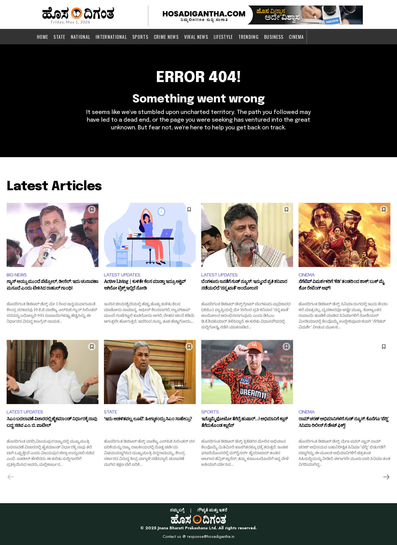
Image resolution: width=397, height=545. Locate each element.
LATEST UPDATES (122, 275)
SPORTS (210, 412)
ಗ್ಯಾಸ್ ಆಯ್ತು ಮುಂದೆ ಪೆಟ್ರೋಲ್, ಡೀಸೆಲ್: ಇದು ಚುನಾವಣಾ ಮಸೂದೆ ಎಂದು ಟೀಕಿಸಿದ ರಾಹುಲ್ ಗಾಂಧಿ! (52, 286)
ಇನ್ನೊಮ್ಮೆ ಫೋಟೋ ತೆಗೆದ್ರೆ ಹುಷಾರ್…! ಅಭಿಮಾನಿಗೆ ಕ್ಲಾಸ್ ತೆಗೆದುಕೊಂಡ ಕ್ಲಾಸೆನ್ (244, 423)
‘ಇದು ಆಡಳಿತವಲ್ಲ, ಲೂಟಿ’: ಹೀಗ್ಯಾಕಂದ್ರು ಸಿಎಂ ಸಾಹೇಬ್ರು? (148, 420)
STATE (110, 412)
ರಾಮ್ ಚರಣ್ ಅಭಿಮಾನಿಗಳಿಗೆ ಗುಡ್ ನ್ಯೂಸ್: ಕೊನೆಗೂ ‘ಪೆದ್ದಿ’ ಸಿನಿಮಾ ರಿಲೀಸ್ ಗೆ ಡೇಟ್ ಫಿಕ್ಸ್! (343, 423)
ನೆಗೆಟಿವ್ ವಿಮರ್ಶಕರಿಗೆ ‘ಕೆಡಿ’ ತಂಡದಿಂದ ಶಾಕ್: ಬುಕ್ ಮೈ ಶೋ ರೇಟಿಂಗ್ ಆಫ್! (341, 286)
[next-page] (386, 477)
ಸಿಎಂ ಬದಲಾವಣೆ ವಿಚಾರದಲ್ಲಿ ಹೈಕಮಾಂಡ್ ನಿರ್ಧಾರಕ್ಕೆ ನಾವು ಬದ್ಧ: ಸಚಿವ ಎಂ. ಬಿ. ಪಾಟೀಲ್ (52, 423)
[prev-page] (11, 477)
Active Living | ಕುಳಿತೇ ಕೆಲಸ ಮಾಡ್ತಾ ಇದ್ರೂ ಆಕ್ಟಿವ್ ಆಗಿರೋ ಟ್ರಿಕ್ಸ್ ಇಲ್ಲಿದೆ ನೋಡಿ (145, 286)
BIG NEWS (17, 275)
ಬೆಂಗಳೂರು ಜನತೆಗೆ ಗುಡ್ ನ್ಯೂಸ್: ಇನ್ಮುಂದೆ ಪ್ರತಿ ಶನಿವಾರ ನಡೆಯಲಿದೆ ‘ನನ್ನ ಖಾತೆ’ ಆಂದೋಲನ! (244, 286)
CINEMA (307, 275)
